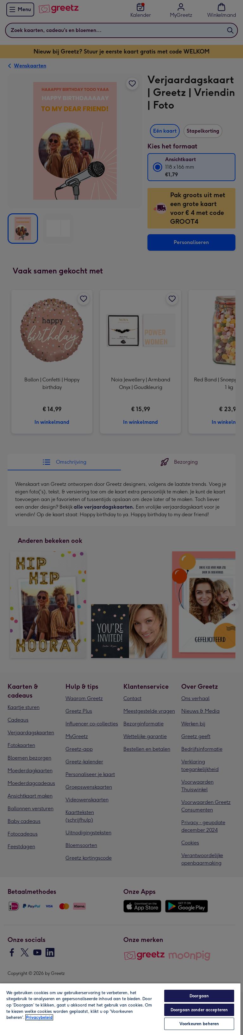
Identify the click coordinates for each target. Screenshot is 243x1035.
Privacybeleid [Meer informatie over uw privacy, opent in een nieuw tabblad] (39, 1017)
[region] (120, 1009)
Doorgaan (199, 996)
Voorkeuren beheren (199, 1023)
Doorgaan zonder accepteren (199, 1009)
